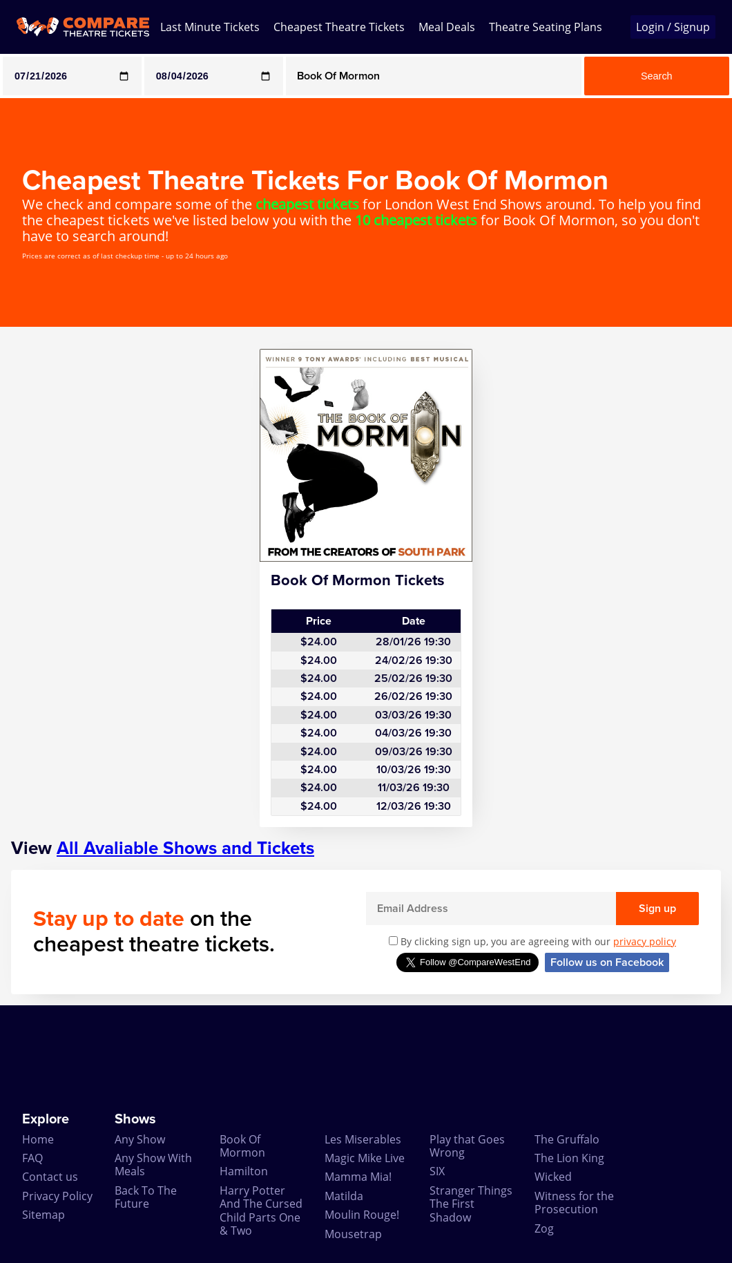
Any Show (140, 1139)
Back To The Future (146, 1197)
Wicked (553, 1176)
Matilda (344, 1196)
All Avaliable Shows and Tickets (185, 848)
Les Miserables (363, 1139)
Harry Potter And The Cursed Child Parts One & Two (261, 1210)
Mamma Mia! (358, 1176)
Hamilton (244, 1171)
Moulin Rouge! (362, 1214)
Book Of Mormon (242, 1146)
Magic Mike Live (365, 1158)
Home (38, 1139)
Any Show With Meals (153, 1164)
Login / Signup (673, 27)
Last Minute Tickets (210, 27)
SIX (437, 1171)
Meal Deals (446, 27)
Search (657, 76)
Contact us (50, 1176)
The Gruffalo (566, 1139)
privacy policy (644, 941)
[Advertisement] (366, 1058)
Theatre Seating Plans (545, 27)
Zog (544, 1228)
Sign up (657, 908)
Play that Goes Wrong (467, 1146)
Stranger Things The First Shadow (471, 1204)
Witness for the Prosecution (574, 1202)
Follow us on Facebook (607, 962)
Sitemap (43, 1214)
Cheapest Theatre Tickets (339, 27)
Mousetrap (353, 1234)
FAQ (32, 1158)
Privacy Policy (57, 1196)
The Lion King (569, 1158)
